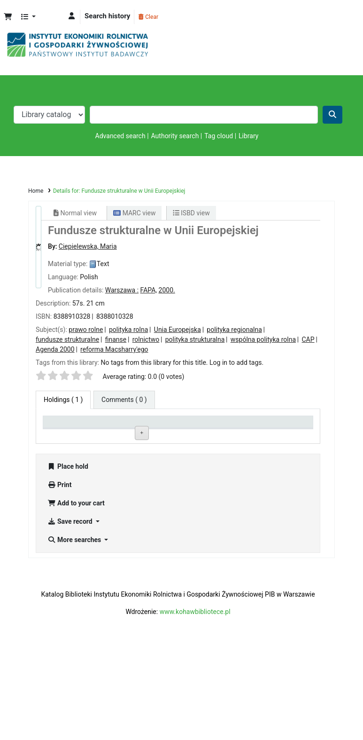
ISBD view (191, 213)
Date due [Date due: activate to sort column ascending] (276, 425)
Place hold (67, 557)
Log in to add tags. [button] (236, 362)
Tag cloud (218, 136)
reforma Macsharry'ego (114, 349)
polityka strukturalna (195, 339)
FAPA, (148, 290)
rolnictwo (146, 339)
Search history (107, 16)
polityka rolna (128, 329)
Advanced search (120, 136)
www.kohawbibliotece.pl (195, 703)
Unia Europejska (177, 329)
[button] (7, 17)
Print (59, 576)
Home (35, 191)
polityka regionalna (234, 329)
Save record (70, 612)
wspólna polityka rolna (263, 339)
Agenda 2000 (55, 349)
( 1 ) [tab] (63, 399)
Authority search (175, 136)
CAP (308, 339)
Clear (148, 17)
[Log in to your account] (71, 16)
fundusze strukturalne (67, 339)
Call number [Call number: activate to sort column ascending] (173, 425)
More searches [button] (75, 631)
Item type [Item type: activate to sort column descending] (61, 425)
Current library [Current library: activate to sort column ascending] (122, 425)
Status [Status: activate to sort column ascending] (219, 425)
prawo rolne (86, 329)
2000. (167, 290)
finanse (116, 339)
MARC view (134, 213)
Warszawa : (122, 290)
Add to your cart (76, 594)
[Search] (332, 115)
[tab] (124, 400)
